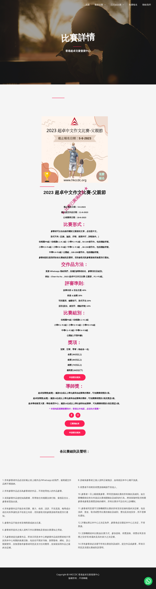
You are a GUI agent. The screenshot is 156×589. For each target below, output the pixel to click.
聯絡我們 (147, 4)
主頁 (91, 4)
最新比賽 (101, 4)
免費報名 (134, 4)
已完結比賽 (117, 4)
